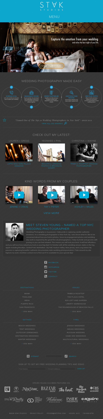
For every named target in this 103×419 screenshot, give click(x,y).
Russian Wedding (76, 332)
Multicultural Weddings (76, 339)
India (27, 300)
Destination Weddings (27, 336)
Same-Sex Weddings (76, 336)
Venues (75, 287)
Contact (50, 276)
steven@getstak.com (56, 413)
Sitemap (33, 356)
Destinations (27, 287)
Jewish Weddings (76, 326)
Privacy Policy (36, 413)
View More (51, 213)
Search (70, 356)
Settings (27, 320)
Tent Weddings (27, 329)
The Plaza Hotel (75, 297)
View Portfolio (51, 65)
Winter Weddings (27, 339)
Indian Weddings (76, 329)
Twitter (50, 271)
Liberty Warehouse (76, 304)
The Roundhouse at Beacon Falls (75, 307)
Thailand (27, 297)
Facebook (51, 262)
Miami (27, 293)
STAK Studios (51, 6)
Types (76, 320)
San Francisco (27, 307)
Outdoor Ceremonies (27, 332)
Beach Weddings (27, 326)
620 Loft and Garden (76, 300)
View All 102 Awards (52, 123)
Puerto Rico (27, 304)
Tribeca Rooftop (76, 293)
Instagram (51, 267)
